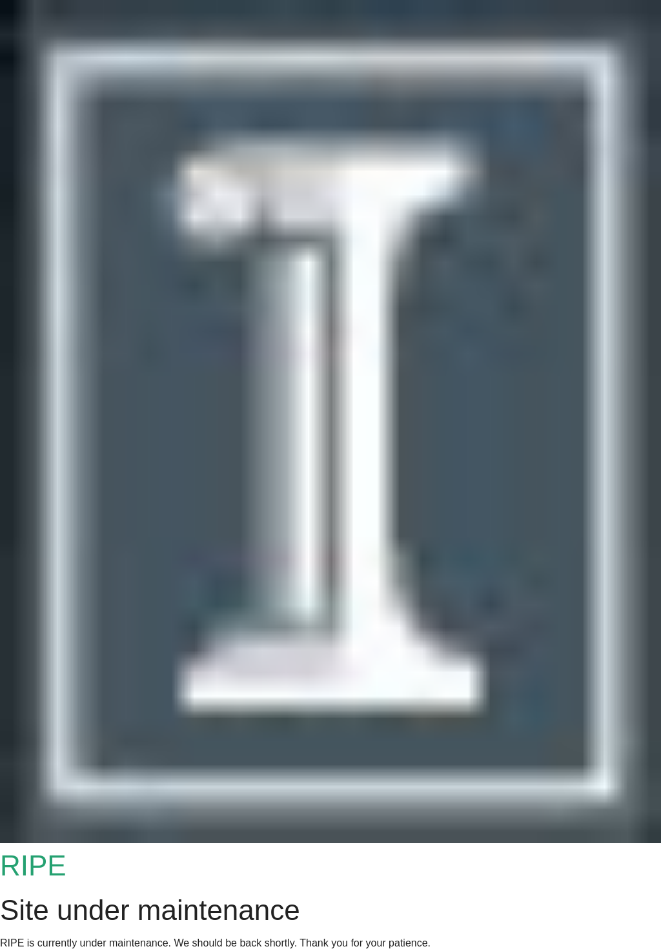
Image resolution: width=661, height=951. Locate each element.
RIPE (33, 865)
